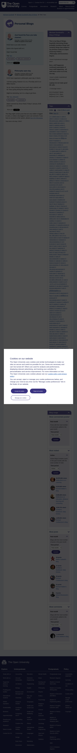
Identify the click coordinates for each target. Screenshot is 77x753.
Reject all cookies (38, 391)
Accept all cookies (19, 391)
